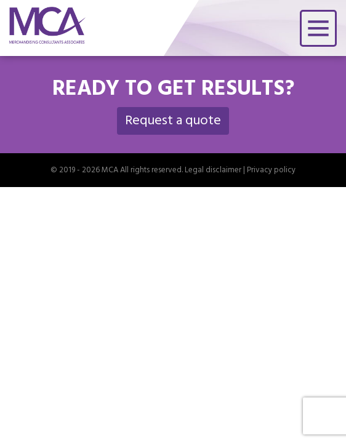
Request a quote (173, 122)
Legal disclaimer (213, 171)
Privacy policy (271, 171)
